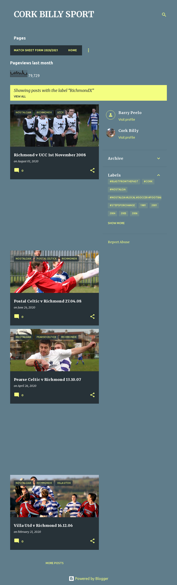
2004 (112, 213)
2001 (154, 205)
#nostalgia (118, 189)
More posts (55, 563)
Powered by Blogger (88, 578)
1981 (143, 205)
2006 (134, 213)
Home (72, 50)
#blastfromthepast (124, 181)
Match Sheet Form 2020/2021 (36, 50)
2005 (123, 213)
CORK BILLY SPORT (54, 14)
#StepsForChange (122, 205)
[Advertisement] (52, 215)
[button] (92, 171)
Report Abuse (119, 242)
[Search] (164, 14)
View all (20, 96)
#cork (148, 181)
